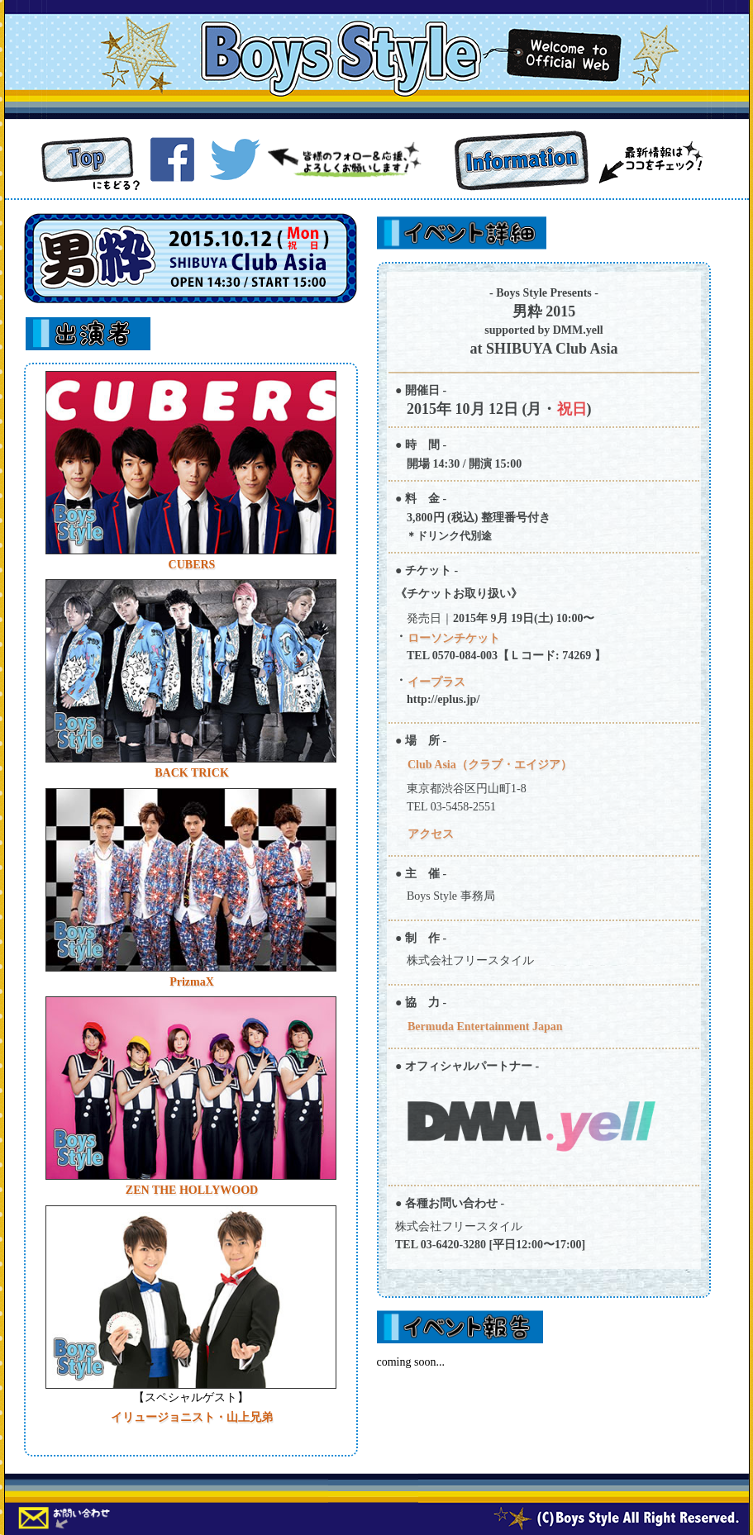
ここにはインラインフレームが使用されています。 (191, 910)
